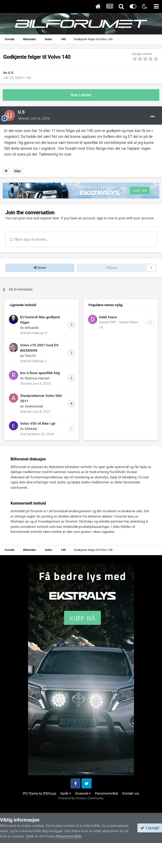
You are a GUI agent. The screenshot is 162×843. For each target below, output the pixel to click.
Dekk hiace (108, 317)
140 (28, 78)
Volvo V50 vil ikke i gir (38, 423)
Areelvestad (34, 406)
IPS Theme (30, 793)
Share (40, 268)
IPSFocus (49, 793)
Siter (17, 171)
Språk (65, 793)
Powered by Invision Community (81, 798)
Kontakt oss (130, 793)
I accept (150, 828)
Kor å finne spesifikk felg (40, 373)
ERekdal (31, 429)
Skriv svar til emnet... (29, 239)
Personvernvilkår (106, 793)
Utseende (83, 793)
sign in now (105, 218)
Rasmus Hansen (37, 378)
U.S (10, 73)
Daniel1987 (107, 322)
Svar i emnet (81, 95)
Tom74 (30, 356)
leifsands (32, 328)
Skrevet (34, 118)
